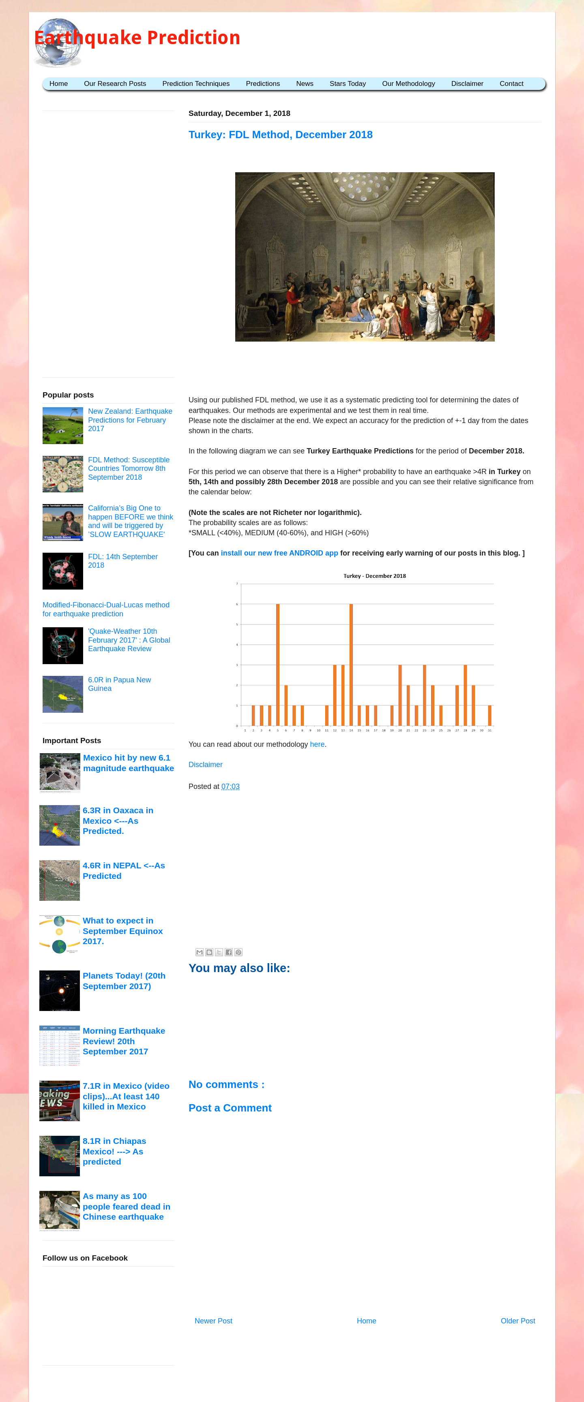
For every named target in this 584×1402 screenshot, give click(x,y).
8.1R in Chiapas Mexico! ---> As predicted (114, 1151)
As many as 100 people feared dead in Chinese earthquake (126, 1206)
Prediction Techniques (196, 84)
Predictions (263, 84)
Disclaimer (467, 84)
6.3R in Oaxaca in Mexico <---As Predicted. (118, 821)
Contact (512, 84)
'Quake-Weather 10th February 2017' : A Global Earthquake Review (129, 640)
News (305, 84)
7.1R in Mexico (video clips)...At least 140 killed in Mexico (126, 1096)
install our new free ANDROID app (279, 553)
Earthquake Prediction (137, 37)
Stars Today (348, 84)
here (316, 744)
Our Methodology (408, 84)
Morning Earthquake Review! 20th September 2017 (124, 1041)
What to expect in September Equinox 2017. (123, 931)
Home (58, 84)
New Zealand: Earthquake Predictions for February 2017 (130, 420)
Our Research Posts (115, 84)
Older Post (518, 1321)
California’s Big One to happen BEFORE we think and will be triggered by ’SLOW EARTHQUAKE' (130, 521)
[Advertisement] (365, 370)
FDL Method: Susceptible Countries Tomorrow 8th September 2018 (129, 468)
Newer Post (213, 1321)
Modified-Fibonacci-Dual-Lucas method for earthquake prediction (106, 609)
